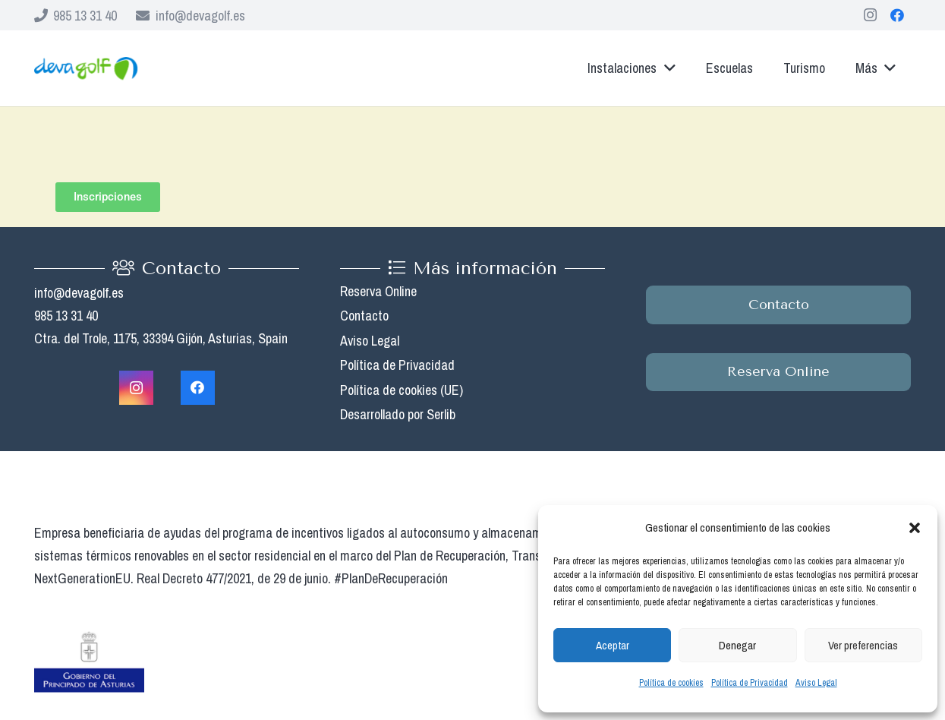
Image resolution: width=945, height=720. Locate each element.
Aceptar (612, 645)
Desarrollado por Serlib (397, 414)
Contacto (364, 315)
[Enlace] (85, 68)
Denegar (737, 645)
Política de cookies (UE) (401, 390)
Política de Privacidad (749, 683)
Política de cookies (671, 683)
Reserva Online (378, 291)
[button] (914, 527)
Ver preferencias (863, 645)
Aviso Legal (816, 683)
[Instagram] (870, 15)
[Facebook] (897, 15)
